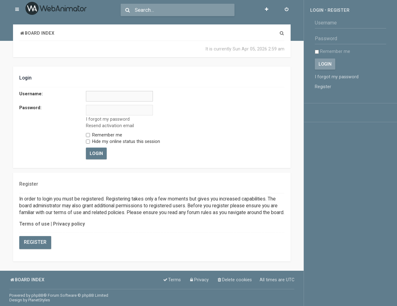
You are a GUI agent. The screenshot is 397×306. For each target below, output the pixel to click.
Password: (30, 107)
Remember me (104, 134)
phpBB (37, 295)
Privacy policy (69, 224)
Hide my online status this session (123, 141)
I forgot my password (108, 119)
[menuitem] (286, 10)
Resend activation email (110, 125)
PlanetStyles (39, 300)
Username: (31, 93)
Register (35, 242)
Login (316, 10)
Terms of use (34, 224)
